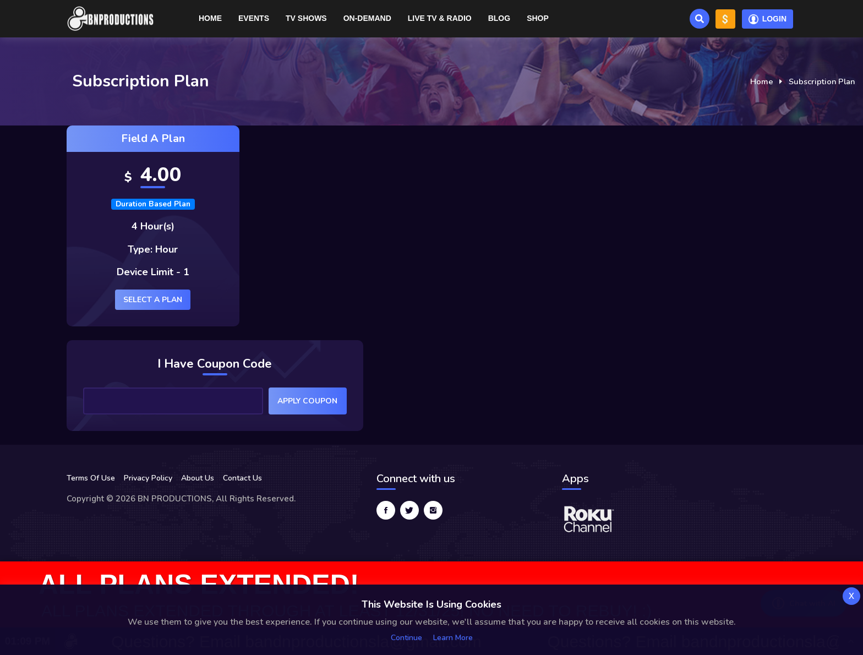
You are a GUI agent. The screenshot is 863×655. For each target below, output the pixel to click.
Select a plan (152, 299)
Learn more (453, 637)
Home (210, 18)
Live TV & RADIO (440, 18)
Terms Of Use (91, 478)
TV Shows (306, 18)
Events (253, 18)
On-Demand (367, 18)
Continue (406, 637)
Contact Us (242, 478)
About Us (197, 478)
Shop (538, 18)
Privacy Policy (148, 478)
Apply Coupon (307, 401)
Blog (499, 18)
